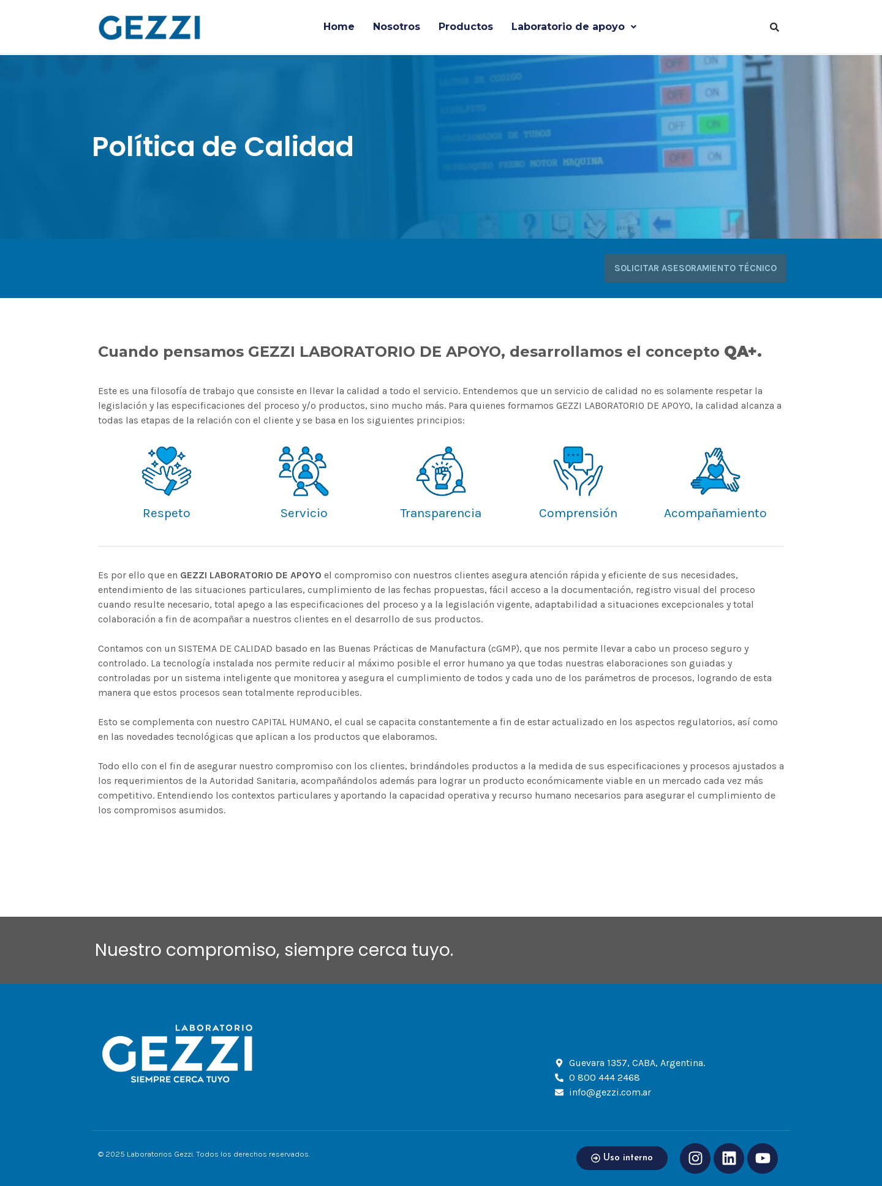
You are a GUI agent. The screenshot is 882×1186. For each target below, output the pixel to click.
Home (339, 26)
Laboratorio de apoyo (573, 26)
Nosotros (396, 26)
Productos (466, 26)
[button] (574, 27)
